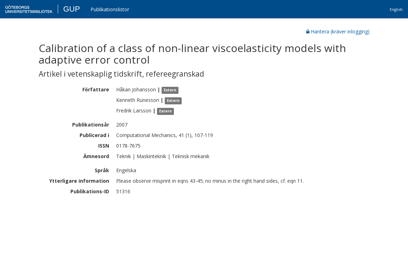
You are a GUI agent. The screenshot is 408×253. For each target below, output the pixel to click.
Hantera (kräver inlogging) (338, 31)
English (396, 9)
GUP (71, 9)
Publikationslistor (109, 9)
